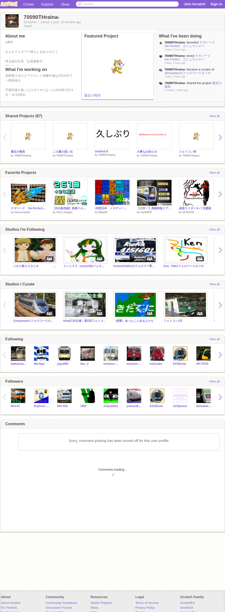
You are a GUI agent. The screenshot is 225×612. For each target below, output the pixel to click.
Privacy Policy (145, 607)
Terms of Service (147, 603)
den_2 (84, 363)
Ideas (65, 4)
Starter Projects (101, 603)
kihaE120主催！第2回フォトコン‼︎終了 (84, 320)
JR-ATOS (202, 363)
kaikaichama (19, 363)
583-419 (62, 406)
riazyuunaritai (22, 212)
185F (83, 406)
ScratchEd (187, 603)
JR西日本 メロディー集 (112, 208)
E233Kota (179, 363)
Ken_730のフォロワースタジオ (184, 266)
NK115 (15, 406)
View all (214, 116)
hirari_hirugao (64, 212)
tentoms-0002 (111, 363)
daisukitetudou (204, 406)
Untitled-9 (101, 151)
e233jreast (180, 406)
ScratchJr (186, 607)
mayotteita (110, 406)
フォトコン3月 (173, 320)
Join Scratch (194, 4)
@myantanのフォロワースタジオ (188, 73)
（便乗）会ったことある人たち (133, 320)
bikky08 (102, 212)
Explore (47, 4)
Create (28, 4)
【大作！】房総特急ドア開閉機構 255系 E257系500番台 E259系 (154, 208)
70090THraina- (23, 155)
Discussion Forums (59, 607)
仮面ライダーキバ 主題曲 (195, 208)
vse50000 (146, 212)
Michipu (39, 363)
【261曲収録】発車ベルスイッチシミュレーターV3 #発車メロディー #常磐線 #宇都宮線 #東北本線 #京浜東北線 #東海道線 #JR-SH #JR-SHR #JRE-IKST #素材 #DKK (70, 208)
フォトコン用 (187, 151)
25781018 (188, 212)
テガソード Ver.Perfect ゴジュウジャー (191, 44)
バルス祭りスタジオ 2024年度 (34, 266)
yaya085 (62, 363)
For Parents (9, 607)
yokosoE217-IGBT (135, 406)
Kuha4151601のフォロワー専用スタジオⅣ (134, 266)
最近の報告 (92, 95)
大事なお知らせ (147, 151)
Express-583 (42, 406)
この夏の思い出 (63, 151)
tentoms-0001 (135, 363)
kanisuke (156, 363)
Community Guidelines (61, 603)
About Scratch (11, 603)
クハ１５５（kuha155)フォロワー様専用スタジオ (84, 266)
